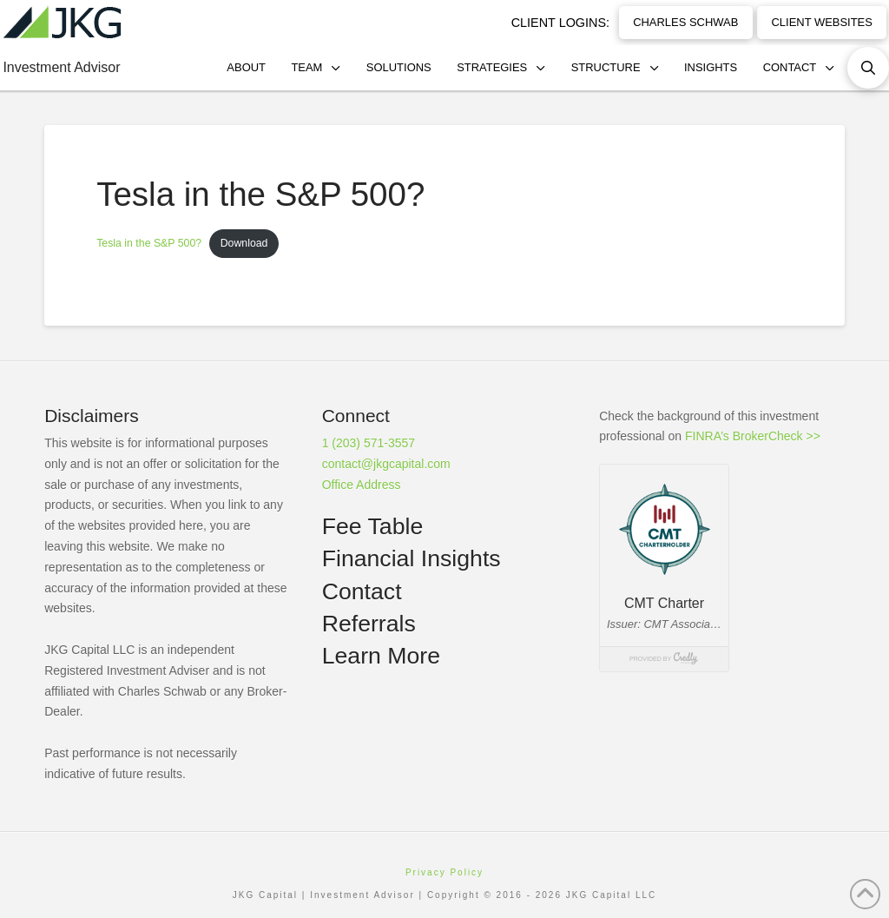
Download (244, 243)
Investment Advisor (61, 67)
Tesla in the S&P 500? (148, 243)
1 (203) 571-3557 (368, 443)
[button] (868, 68)
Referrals (369, 624)
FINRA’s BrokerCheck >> (752, 436)
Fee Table (373, 526)
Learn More (381, 656)
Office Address (361, 485)
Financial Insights (411, 558)
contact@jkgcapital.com (386, 464)
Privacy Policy (444, 872)
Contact (362, 591)
